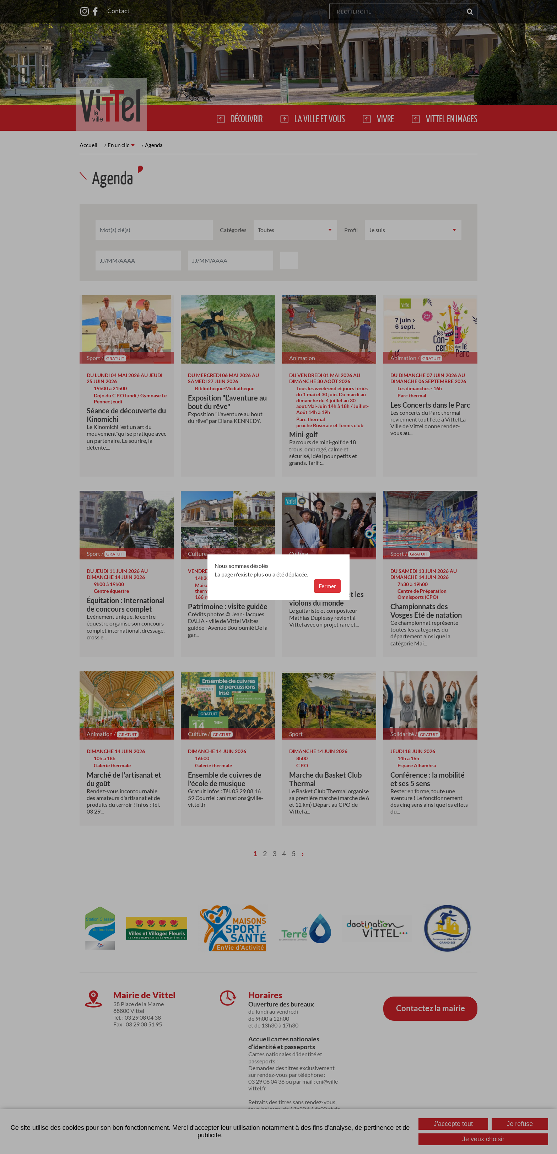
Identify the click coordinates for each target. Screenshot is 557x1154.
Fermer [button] (327, 586)
